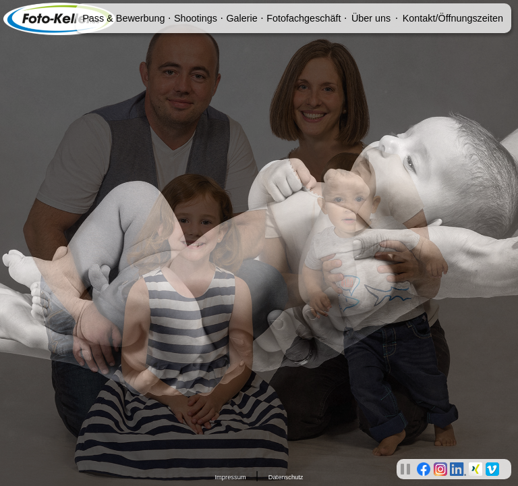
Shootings (195, 18)
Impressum (230, 477)
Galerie (241, 18)
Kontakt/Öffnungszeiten (453, 18)
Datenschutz (286, 477)
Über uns (371, 18)
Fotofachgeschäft (303, 18)
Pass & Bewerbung (123, 18)
